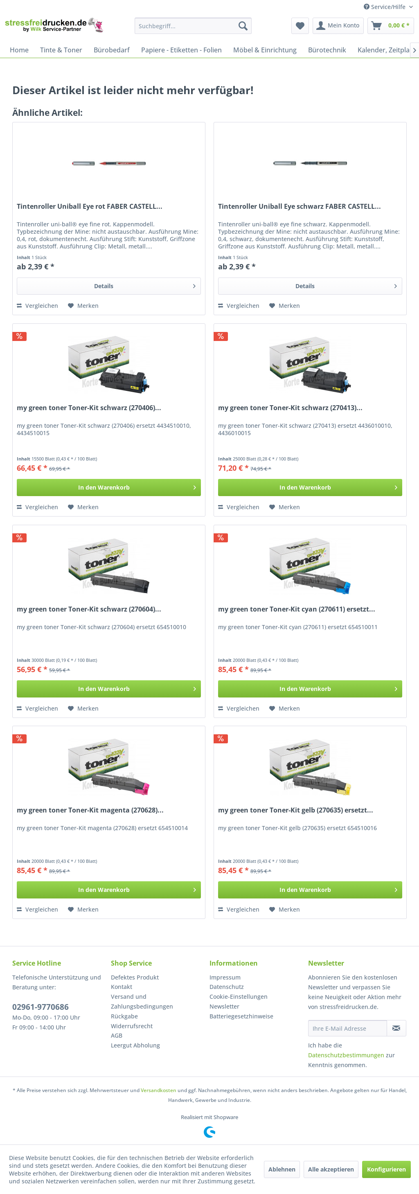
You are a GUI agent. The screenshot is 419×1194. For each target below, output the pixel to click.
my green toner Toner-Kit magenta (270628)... (90, 810)
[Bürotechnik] (327, 50)
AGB (116, 1035)
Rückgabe (124, 1016)
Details (145, 285)
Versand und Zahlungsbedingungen (142, 1001)
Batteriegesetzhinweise (241, 1016)
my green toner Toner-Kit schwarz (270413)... (290, 408)
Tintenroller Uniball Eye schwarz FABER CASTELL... (299, 206)
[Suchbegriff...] (193, 26)
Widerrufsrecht (132, 1026)
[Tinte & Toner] (61, 50)
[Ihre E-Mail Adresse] (347, 1028)
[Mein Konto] (338, 26)
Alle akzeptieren (331, 1169)
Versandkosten (158, 1090)
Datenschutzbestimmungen (346, 1055)
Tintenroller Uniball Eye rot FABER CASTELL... (89, 206)
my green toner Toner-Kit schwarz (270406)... (89, 408)
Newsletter (224, 1006)
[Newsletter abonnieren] (396, 1028)
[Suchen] (243, 26)
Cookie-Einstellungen (239, 996)
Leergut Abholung (135, 1045)
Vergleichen (37, 305)
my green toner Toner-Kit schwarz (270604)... (89, 609)
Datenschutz (227, 987)
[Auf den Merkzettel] (83, 306)
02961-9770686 (40, 1007)
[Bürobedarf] (111, 50)
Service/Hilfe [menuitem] (385, 7)
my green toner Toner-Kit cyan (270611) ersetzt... (296, 609)
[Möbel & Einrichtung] (265, 50)
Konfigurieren (386, 1169)
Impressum (225, 977)
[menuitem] (193, 26)
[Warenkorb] (390, 26)
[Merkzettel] (300, 26)
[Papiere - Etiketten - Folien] (181, 50)
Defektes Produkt (135, 977)
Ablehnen (281, 1169)
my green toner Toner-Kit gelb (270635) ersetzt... (295, 810)
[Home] (19, 50)
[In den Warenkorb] (109, 487)
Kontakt (121, 987)
